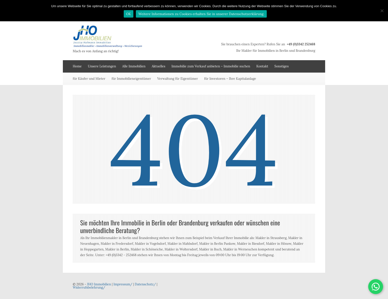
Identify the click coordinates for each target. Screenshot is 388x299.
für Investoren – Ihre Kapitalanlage (230, 79)
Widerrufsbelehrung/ (89, 287)
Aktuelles (158, 66)
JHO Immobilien (99, 284)
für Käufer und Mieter (89, 79)
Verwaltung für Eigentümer (177, 79)
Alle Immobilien (134, 66)
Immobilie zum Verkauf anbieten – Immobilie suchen (210, 66)
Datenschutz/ (145, 284)
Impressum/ (122, 284)
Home (77, 66)
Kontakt (262, 66)
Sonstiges (281, 66)
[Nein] (381, 10)
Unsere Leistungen (102, 66)
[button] (375, 286)
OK (128, 14)
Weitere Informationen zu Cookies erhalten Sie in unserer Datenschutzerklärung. (201, 14)
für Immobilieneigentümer (131, 79)
